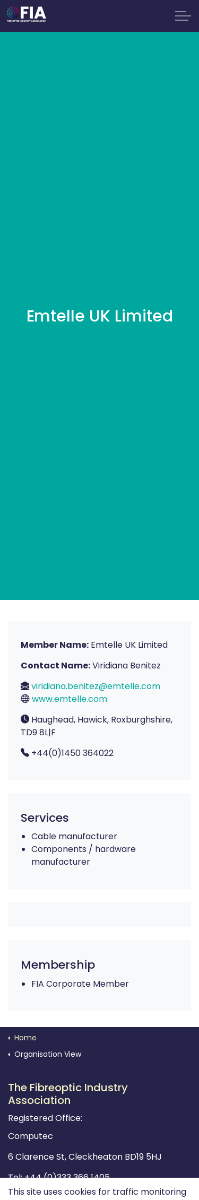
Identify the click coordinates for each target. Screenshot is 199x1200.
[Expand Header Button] (183, 16)
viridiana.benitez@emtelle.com (95, 686)
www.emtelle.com (69, 699)
